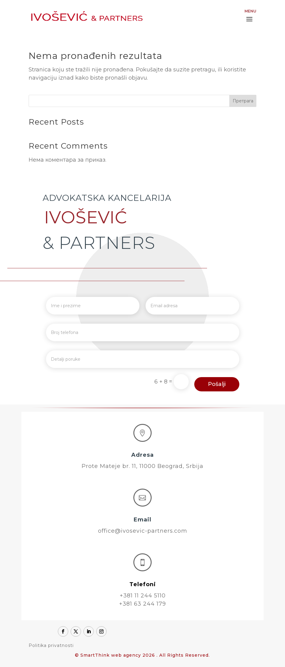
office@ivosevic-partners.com (142, 531)
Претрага (243, 101)
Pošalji (217, 384)
